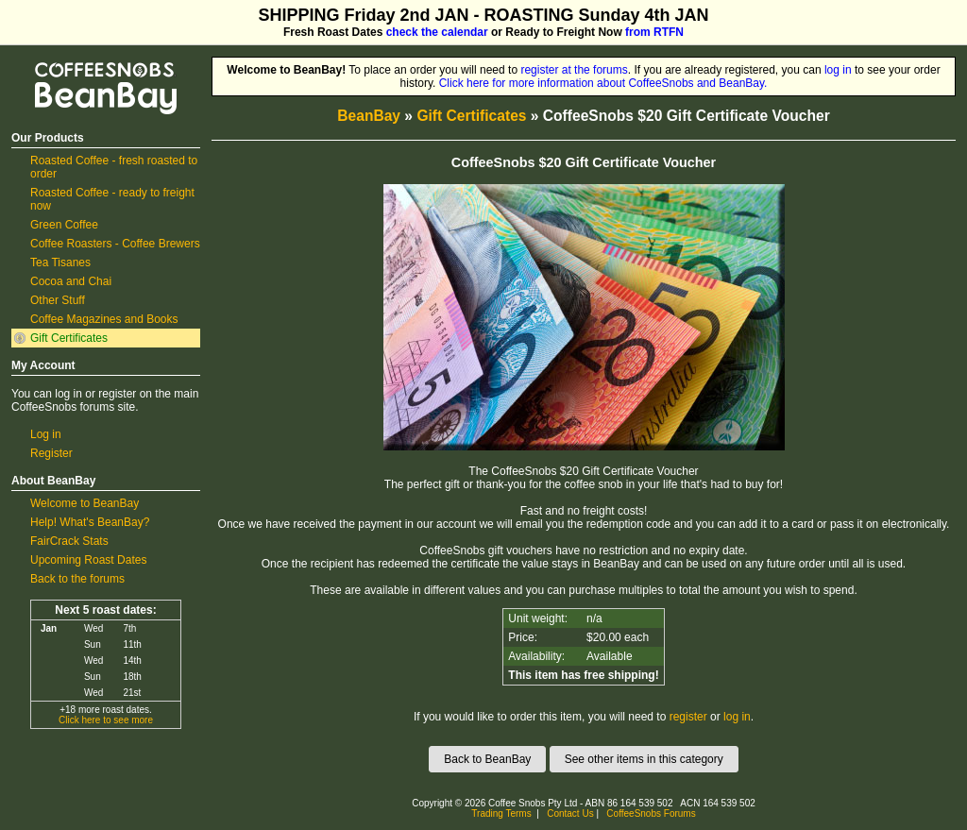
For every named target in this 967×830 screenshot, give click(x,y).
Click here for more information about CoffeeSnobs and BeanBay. (603, 83)
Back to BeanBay (487, 759)
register (688, 716)
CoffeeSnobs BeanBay (92, 63)
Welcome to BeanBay (84, 503)
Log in (45, 434)
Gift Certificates (69, 338)
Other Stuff (57, 300)
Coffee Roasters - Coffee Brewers (115, 243)
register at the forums (573, 69)
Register (51, 453)
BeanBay (368, 116)
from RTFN (654, 32)
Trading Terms (501, 813)
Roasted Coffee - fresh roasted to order (113, 167)
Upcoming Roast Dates (88, 560)
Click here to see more (106, 720)
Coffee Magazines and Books (104, 319)
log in (838, 69)
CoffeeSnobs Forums (650, 813)
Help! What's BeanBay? (89, 522)
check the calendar (437, 32)
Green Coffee (64, 224)
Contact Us (570, 813)
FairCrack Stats (69, 541)
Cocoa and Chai (70, 281)
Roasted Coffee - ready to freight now (112, 199)
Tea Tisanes (60, 262)
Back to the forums (77, 578)
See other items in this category (644, 759)
